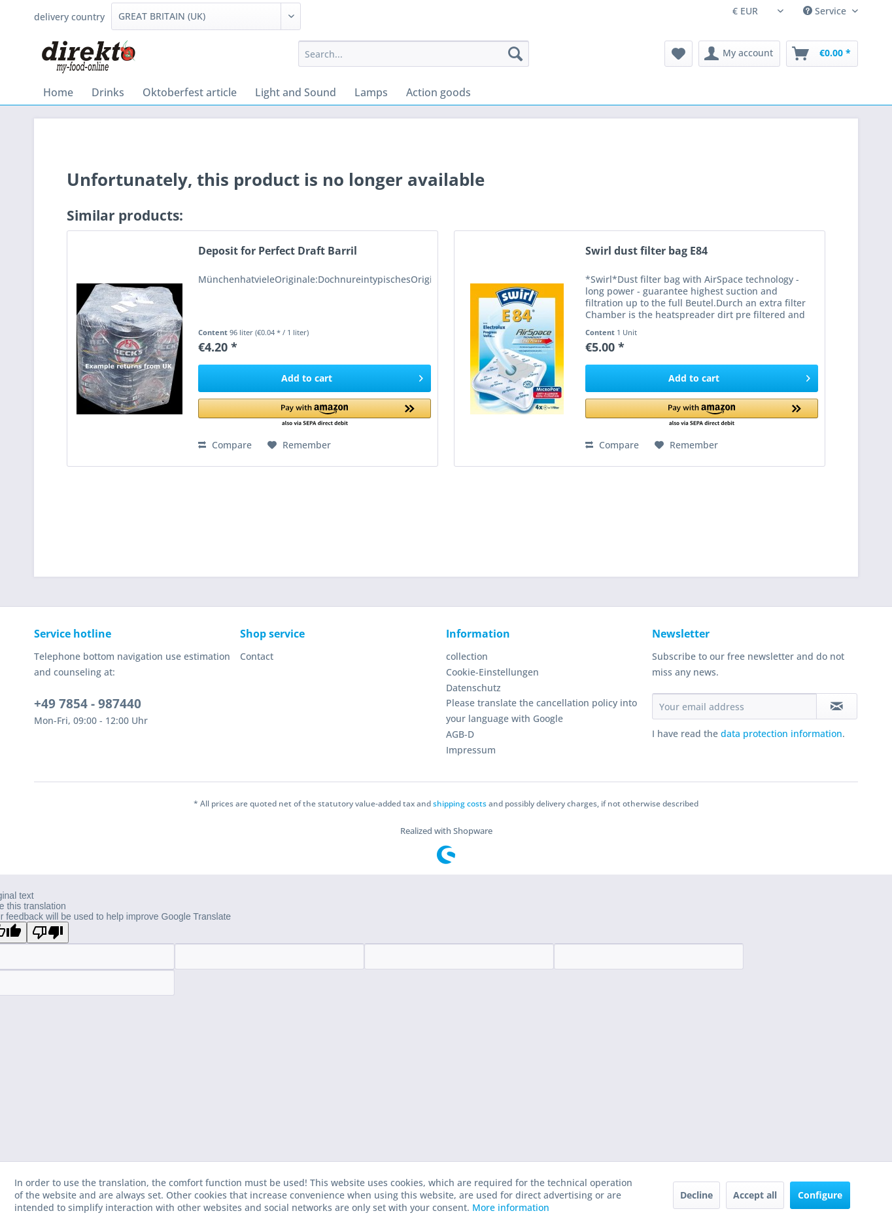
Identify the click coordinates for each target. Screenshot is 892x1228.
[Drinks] (107, 92)
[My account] (739, 54)
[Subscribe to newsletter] (836, 706)
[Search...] (413, 54)
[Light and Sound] (295, 92)
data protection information (781, 733)
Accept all (755, 1195)
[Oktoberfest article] (189, 92)
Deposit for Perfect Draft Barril (277, 251)
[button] (314, 413)
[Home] (58, 92)
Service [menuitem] (826, 11)
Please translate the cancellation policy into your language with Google (541, 710)
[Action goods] (438, 92)
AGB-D (460, 734)
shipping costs (460, 803)
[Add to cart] (314, 378)
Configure (820, 1195)
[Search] (515, 54)
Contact (256, 656)
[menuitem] (413, 54)
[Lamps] (371, 92)
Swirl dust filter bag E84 (646, 251)
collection (467, 656)
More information (510, 1207)
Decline (696, 1195)
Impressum (471, 750)
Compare (225, 445)
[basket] (822, 54)
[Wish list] (678, 54)
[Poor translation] (48, 932)
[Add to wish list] (299, 445)
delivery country (69, 16)
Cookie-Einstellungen (492, 672)
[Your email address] (734, 706)
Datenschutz (473, 687)
